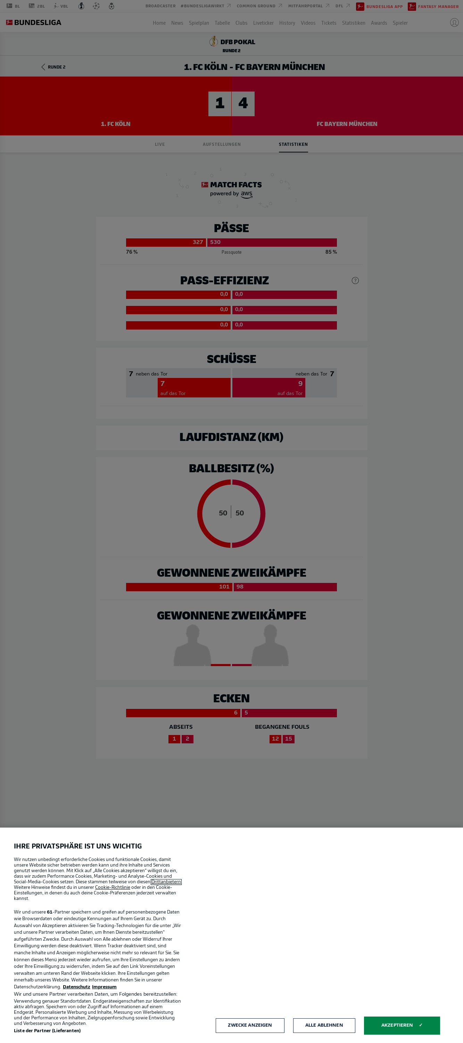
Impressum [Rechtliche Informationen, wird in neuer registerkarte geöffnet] (104, 987)
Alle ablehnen (324, 1025)
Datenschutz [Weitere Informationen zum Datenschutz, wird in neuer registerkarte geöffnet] (76, 987)
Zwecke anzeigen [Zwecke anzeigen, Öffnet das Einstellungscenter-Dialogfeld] (250, 1025)
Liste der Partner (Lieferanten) (47, 1031)
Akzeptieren (397, 1025)
